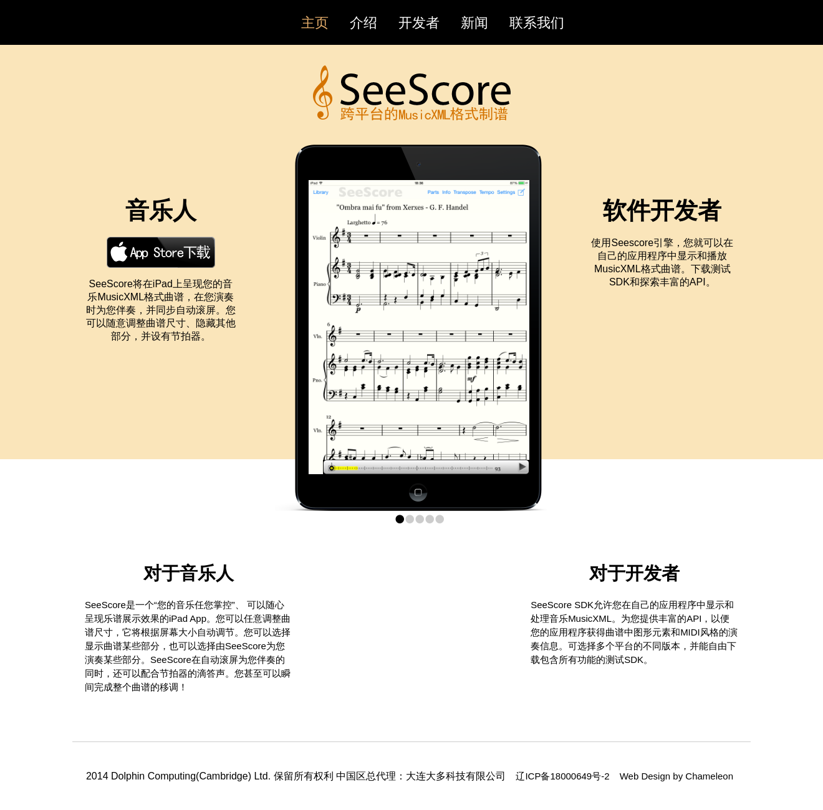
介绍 (363, 23)
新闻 (474, 23)
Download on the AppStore (161, 252)
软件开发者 (662, 211)
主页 (315, 23)
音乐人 (160, 211)
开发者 (419, 23)
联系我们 (536, 23)
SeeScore (412, 92)
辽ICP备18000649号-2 (564, 776)
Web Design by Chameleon (676, 776)
